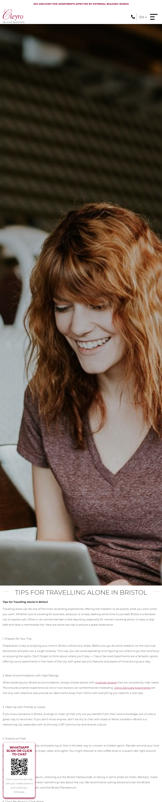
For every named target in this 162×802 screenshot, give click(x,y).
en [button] (143, 17)
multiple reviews (106, 682)
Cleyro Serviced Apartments (132, 687)
